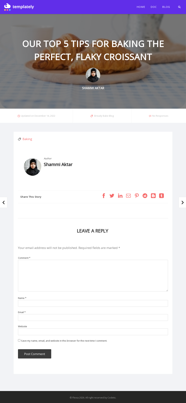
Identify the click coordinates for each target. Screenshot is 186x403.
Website (22, 326)
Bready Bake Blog (104, 115)
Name (22, 298)
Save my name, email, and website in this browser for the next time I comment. (64, 340)
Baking (27, 139)
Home (141, 7)
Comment (24, 257)
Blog (166, 7)
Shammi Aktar (58, 164)
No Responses (160, 115)
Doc (154, 7)
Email (22, 312)
